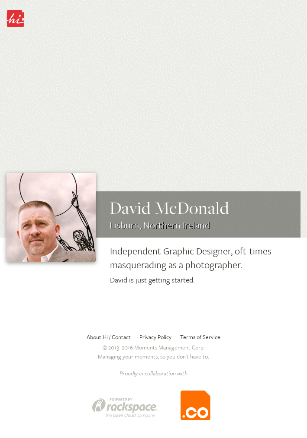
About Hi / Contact (109, 337)
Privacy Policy (155, 337)
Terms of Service (200, 337)
